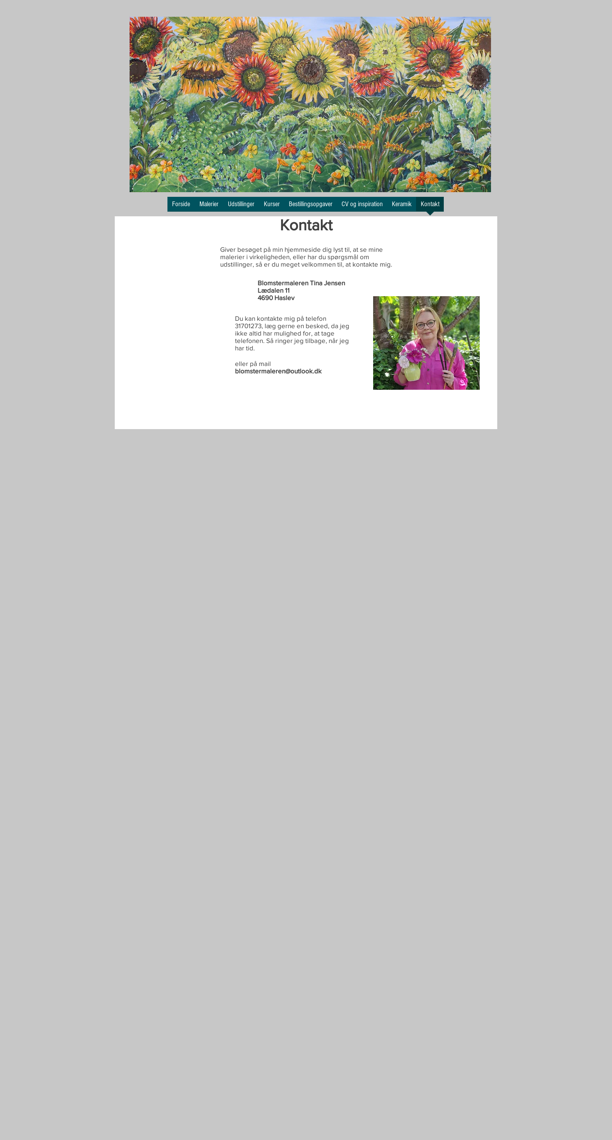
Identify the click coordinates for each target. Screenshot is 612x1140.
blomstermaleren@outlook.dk (278, 371)
